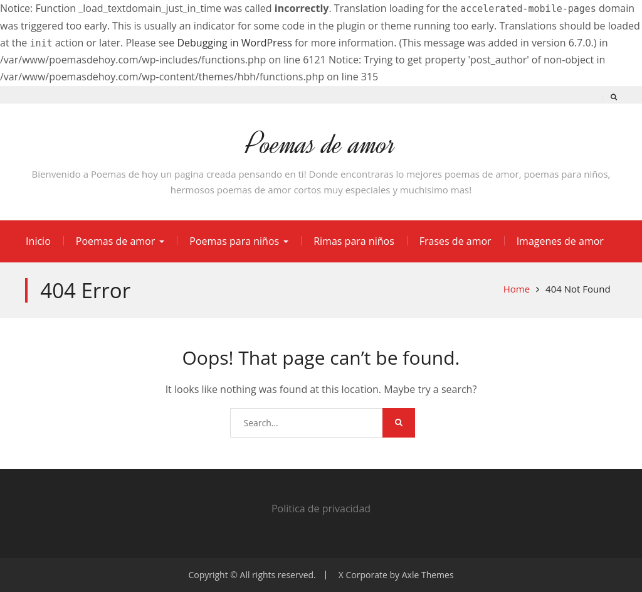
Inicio (38, 241)
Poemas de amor (321, 144)
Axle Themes (428, 575)
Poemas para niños (234, 241)
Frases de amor (455, 241)
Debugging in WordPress (234, 43)
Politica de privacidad (321, 508)
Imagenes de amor (560, 241)
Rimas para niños (353, 241)
